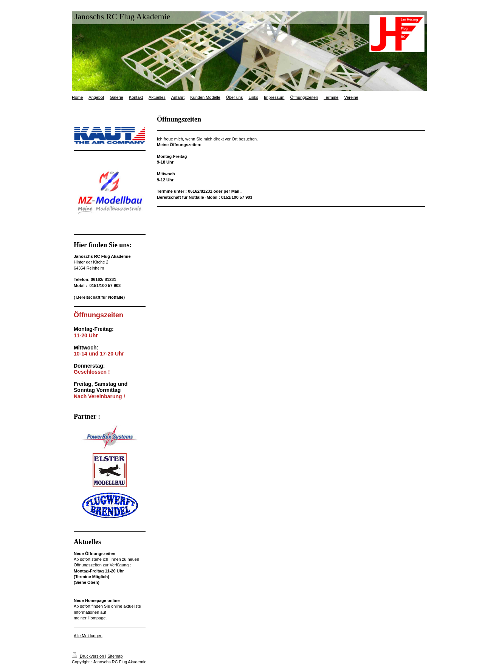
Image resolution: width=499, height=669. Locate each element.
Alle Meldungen (88, 635)
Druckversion (88, 656)
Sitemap (114, 656)
